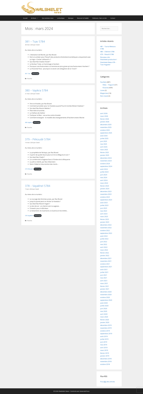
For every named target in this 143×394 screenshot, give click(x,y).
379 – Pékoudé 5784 (37, 139)
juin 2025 (103, 141)
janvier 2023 (104, 222)
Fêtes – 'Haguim (108, 85)
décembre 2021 (106, 258)
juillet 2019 (104, 339)
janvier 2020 (104, 322)
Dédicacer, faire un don (99, 18)
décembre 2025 (106, 124)
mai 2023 (103, 211)
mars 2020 (104, 317)
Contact (112, 18)
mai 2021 (103, 278)
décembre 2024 (106, 158)
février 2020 (104, 320)
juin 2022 (103, 242)
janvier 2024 (104, 189)
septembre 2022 (106, 233)
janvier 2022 (104, 255)
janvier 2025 (104, 155)
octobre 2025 (105, 130)
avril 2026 (103, 113)
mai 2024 (103, 177)
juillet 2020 (104, 306)
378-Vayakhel (29, 215)
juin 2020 (103, 308)
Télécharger (35, 73)
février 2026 (104, 119)
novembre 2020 (106, 294)
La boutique (60, 18)
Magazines (104, 93)
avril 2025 (103, 147)
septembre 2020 (106, 300)
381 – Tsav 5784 (35, 41)
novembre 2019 (106, 328)
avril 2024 (103, 180)
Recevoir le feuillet (83, 18)
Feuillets (103, 82)
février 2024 (104, 186)
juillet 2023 (104, 205)
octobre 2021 (105, 264)
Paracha (29, 78)
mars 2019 (104, 350)
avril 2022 (103, 247)
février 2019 (104, 353)
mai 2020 (103, 311)
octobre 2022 (105, 230)
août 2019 (104, 336)
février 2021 (104, 286)
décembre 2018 (106, 359)
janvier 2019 (104, 356)
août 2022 (104, 236)
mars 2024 (104, 183)
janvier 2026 (104, 122)
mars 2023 (104, 216)
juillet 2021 (104, 272)
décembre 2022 (106, 225)
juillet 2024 (104, 172)
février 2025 (104, 152)
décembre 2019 (106, 325)
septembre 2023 (106, 200)
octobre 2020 (105, 297)
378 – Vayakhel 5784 (37, 186)
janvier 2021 (104, 289)
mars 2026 (104, 116)
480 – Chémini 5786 (107, 52)
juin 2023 (103, 208)
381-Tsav (27, 73)
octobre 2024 (105, 163)
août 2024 (104, 169)
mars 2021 (104, 283)
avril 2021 (103, 281)
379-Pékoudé (29, 169)
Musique (70, 18)
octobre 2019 (105, 331)
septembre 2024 (106, 166)
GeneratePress (84, 391)
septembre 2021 (106, 267)
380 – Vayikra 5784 (36, 90)
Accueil (25, 18)
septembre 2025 (106, 133)
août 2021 (104, 269)
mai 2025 (103, 144)
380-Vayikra (28, 122)
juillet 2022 (104, 239)
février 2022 (104, 253)
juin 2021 (103, 275)
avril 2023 (103, 214)
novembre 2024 (106, 161)
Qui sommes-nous (47, 18)
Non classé (104, 96)
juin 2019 (103, 342)
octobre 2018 (105, 364)
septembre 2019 (106, 333)
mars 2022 (104, 250)
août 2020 (104, 303)
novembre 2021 (106, 261)
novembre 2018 (106, 361)
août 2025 (104, 136)
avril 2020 (103, 314)
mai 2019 (103, 345)
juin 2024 (103, 175)
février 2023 (104, 219)
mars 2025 (104, 150)
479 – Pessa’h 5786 (107, 54)
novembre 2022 (106, 228)
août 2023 (104, 203)
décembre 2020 (106, 292)
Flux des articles (107, 382)
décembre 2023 (106, 191)
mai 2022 (103, 244)
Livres (102, 90)
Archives (35, 18)
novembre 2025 (106, 127)
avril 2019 (103, 347)
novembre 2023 (106, 194)
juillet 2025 (104, 138)
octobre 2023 (105, 197)
